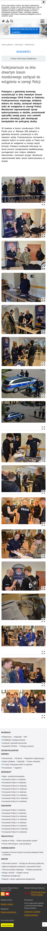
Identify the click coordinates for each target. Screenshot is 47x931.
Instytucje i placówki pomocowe (14, 743)
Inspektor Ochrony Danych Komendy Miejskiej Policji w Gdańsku (22, 853)
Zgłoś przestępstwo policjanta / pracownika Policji (21, 866)
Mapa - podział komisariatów (13, 776)
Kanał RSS (3, 894)
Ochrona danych (8, 848)
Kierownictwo (7, 758)
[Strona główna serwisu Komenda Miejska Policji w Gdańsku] (3, 21)
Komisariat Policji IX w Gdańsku (14, 801)
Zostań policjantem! (9, 750)
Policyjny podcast (27, 746)
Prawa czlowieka (33, 761)
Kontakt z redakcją (7, 904)
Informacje (19, 45)
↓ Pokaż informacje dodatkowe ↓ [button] (24, 59)
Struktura (18, 758)
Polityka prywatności (34, 870)
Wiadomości (29, 45)
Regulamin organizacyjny (34, 758)
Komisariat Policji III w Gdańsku (14, 786)
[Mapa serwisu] (7, 21)
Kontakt (4, 859)
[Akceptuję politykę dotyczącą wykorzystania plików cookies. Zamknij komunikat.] (43, 2)
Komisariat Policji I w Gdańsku (14, 779)
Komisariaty (6, 772)
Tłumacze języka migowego (13, 870)
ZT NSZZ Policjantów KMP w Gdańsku (17, 765)
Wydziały (21, 761)
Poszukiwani (7, 768)
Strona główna (7, 45)
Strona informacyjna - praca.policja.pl (16, 844)
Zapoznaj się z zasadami (32, 911)
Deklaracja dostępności (11, 876)
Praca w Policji (7, 836)
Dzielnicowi (6, 805)
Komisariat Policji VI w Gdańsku (14, 795)
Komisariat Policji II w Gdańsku (14, 783)
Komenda (5, 754)
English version (23, 873)
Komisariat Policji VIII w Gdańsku (15, 798)
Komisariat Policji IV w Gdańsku (14, 789)
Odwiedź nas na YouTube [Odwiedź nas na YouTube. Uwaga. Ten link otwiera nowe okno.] (7, 894)
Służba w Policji (8, 841)
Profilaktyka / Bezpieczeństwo (13, 740)
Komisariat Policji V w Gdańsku (14, 792)
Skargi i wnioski (8, 873)
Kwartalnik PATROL (10, 746)
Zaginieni (18, 768)
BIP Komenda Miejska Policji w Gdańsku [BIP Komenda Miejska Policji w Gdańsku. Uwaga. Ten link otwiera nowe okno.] (38, 893)
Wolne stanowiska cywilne (27, 841)
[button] (42, 21)
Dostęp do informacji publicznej (32, 863)
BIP (25, 737)
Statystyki (18, 737)
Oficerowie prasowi (9, 863)
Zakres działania (8, 761)
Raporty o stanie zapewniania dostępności (18, 879)
